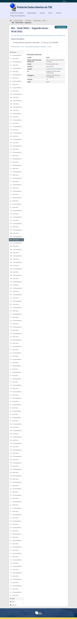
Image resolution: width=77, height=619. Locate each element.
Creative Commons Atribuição (54, 69)
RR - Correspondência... (16, 463)
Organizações (31, 13)
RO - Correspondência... (16, 443)
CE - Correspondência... (16, 152)
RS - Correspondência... (16, 482)
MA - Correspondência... (16, 230)
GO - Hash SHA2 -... (15, 214)
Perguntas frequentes (17, 16)
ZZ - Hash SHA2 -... (15, 582)
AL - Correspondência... (16, 74)
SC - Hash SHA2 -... (15, 505)
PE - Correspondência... (16, 346)
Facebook (13, 605)
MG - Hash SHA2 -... (15, 252)
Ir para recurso (61, 27)
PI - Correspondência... (16, 366)
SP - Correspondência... (16, 540)
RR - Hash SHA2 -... (15, 466)
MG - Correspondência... (16, 249)
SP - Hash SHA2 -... (15, 543)
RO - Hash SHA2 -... (15, 446)
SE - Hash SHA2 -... (15, 524)
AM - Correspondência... (16, 94)
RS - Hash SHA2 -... (15, 485)
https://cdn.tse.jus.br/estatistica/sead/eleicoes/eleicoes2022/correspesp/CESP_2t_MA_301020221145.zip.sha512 (42, 35)
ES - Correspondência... (16, 191)
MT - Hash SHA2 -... (15, 291)
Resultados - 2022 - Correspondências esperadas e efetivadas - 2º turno (32, 46)
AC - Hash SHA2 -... (15, 58)
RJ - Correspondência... (16, 404)
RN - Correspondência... (16, 424)
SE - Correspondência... (16, 521)
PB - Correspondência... (16, 327)
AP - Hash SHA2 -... (15, 117)
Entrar (64, 1)
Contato (58, 13)
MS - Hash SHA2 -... (15, 272)
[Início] (10, 20)
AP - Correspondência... (16, 113)
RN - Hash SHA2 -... (15, 427)
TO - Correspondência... (16, 560)
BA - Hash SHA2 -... (15, 136)
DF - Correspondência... (16, 172)
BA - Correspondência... (16, 133)
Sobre (50, 13)
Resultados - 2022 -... (40, 20)
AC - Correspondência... (16, 55)
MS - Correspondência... (16, 269)
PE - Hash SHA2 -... (15, 349)
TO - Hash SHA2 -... (15, 563)
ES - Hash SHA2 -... (15, 194)
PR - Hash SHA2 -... (15, 388)
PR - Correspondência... (16, 385)
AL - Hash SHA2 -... (15, 78)
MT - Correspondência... (16, 288)
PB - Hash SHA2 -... (15, 330)
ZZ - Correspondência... (16, 579)
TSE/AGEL (28, 20)
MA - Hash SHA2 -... (15, 233)
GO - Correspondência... (16, 210)
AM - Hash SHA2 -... (15, 97)
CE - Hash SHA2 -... (15, 155)
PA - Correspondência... (16, 307)
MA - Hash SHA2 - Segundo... (22, 23)
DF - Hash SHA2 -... (15, 175)
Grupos (42, 13)
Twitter (12, 602)
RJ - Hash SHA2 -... (14, 408)
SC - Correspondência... (16, 501)
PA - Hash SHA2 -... (15, 311)
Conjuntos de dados (17, 13)
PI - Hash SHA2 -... (14, 369)
